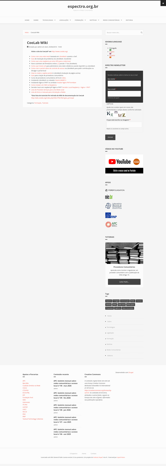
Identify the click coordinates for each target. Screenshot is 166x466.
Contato (93, 454)
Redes (133, 301)
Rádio (114, 304)
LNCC (24, 409)
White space (130, 304)
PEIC (24, 414)
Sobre (36, 20)
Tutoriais (45, 103)
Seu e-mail (112, 89)
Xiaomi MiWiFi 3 (60, 80)
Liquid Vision (121, 457)
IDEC (24, 400)
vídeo (64, 78)
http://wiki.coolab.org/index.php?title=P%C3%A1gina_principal (52, 98)
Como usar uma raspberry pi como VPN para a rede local (50, 61)
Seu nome (112, 79)
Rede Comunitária (128, 308)
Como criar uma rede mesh (40, 56)
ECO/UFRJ (26, 393)
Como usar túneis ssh (38, 66)
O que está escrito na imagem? (118, 120)
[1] (58, 64)
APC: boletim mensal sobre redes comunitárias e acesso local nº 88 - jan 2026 (65, 407)
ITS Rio (25, 405)
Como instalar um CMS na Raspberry (44, 85)
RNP (24, 416)
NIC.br (25, 412)
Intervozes (26, 402)
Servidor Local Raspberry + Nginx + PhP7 (76, 87)
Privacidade (109, 308)
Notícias (93, 20)
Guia (32, 59)
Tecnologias (48, 20)
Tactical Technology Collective (33, 419)
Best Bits (26, 383)
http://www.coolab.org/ (60, 51)
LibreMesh (63, 56)
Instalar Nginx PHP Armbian (66, 83)
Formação (79, 20)
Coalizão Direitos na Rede (31, 386)
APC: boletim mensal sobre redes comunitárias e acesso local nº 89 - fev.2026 (65, 395)
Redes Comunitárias (111, 20)
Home (27, 20)
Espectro (108, 301)
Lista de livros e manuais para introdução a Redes (48, 92)
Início (27, 32)
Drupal (131, 372)
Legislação (63, 20)
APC (24, 381)
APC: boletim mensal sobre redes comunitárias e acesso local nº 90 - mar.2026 (65, 383)
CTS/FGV (25, 390)
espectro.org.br (83, 6)
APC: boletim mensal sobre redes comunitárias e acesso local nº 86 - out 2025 (65, 431)
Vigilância (117, 308)
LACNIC (25, 407)
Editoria (129, 20)
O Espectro (73, 454)
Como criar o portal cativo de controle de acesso (47, 68)
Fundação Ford (28, 397)
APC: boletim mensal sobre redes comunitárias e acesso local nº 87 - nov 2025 (65, 419)
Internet (108, 304)
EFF (24, 395)
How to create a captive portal (41, 73)
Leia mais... (124, 281)
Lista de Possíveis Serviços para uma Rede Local (47, 90)
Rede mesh (121, 304)
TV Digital (116, 301)
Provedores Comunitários (124, 267)
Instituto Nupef (98, 457)
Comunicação (125, 301)
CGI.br (25, 388)
